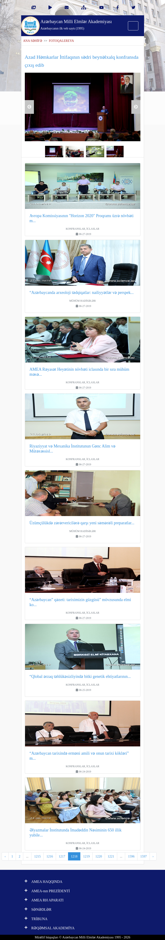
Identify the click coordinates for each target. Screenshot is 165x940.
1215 (37, 856)
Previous (29, 107)
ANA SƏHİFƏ (32, 41)
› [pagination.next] (153, 856)
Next (135, 107)
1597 (143, 856)
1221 (111, 856)
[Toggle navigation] (133, 25)
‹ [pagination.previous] (5, 856)
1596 (131, 856)
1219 (86, 856)
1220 (98, 856)
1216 (49, 856)
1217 (62, 856)
